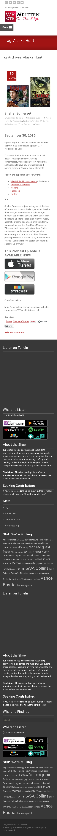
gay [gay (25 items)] (25, 551)
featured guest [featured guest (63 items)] (39, 547)
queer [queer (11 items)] (50, 563)
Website (14, 189)
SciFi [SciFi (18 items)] (19, 573)
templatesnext (9, 830)
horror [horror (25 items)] (38, 551)
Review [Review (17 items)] (6, 569)
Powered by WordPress (12, 827)
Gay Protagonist (16, 122)
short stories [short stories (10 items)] (33, 573)
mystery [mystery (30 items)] (33, 563)
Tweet (9, 323)
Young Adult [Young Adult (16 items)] (26, 585)
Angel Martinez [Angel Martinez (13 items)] (9, 540)
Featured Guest (34, 119)
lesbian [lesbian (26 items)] (41, 559)
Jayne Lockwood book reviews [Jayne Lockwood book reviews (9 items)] (26, 559)
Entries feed (10, 513)
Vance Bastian (24, 126)
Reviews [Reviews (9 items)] (13, 569)
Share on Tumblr (21, 323)
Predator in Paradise (31, 122)
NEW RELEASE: (24, 183)
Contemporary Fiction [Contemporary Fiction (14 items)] (38, 543)
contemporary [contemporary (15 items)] (22, 543)
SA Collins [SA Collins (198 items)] (39, 568)
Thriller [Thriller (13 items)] (6, 579)
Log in (7, 507)
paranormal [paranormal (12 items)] (43, 563)
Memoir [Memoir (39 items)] (16, 563)
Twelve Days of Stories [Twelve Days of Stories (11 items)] (18, 579)
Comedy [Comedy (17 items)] (12, 543)
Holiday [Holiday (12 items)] (31, 552)
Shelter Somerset (18, 114)
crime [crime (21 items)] (5, 547)
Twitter (14, 195)
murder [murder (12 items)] (25, 563)
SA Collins (44, 122)
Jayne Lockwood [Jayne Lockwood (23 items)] (24, 555)
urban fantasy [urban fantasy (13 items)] (34, 579)
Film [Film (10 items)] (12, 552)
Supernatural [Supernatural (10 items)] (44, 573)
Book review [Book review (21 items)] (30, 539)
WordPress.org (12, 526)
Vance (37, 126)
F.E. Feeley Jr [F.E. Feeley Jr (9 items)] (14, 548)
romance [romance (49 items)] (23, 568)
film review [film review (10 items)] (19, 552)
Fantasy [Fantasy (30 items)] (23, 547)
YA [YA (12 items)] (19, 586)
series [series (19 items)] (25, 573)
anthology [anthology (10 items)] (20, 540)
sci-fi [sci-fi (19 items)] (51, 569)
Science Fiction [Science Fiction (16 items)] (10, 573)
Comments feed (12, 519)
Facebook (15, 192)
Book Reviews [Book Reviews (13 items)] (43, 540)
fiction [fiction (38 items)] (7, 551)
